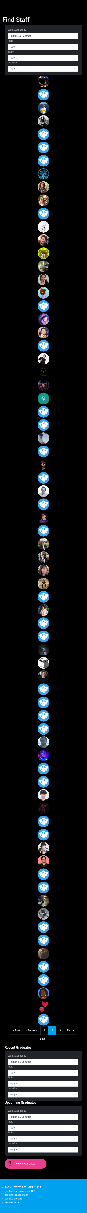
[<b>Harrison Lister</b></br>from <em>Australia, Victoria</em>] (43, 702)
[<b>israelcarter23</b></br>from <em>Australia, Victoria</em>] (43, 81)
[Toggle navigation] (6, 4)
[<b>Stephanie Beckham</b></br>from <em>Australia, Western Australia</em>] (43, 161)
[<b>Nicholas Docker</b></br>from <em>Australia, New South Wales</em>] (43, 676)
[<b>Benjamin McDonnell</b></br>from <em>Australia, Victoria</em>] (43, 174)
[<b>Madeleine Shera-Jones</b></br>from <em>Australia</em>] (43, 451)
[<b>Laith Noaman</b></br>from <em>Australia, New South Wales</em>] (43, 266)
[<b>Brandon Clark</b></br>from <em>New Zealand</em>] (43, 808)
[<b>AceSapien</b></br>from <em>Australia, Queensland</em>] (43, 1019)
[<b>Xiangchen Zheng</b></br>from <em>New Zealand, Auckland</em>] (43, 848)
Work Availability (17, 29)
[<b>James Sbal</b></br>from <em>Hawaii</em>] (43, 610)
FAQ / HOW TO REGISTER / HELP (23, 1187)
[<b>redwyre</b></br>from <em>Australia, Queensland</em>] (43, 636)
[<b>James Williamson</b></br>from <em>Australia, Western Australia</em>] (43, 147)
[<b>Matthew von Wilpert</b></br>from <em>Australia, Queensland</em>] (43, 94)
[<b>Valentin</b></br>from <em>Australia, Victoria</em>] (43, 742)
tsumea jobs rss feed (16, 1194)
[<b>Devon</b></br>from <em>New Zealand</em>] (43, 901)
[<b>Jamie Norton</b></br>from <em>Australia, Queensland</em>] (43, 372)
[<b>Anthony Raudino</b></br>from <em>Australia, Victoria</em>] (43, 544)
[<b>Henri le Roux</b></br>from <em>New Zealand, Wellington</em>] (43, 980)
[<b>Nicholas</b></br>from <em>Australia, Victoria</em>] (43, 953)
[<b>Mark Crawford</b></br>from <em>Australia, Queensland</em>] (43, 940)
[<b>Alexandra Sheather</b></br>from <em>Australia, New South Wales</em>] (43, 359)
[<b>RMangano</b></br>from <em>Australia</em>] (43, 663)
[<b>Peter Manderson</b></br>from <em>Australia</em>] (43, 478)
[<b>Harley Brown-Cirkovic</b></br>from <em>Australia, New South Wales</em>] (43, 755)
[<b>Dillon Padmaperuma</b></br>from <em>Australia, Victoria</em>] (43, 861)
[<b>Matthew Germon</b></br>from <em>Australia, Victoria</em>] (43, 821)
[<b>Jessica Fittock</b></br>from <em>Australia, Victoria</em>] (43, 279)
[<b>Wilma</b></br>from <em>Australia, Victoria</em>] (43, 993)
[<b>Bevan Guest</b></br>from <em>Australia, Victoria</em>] (43, 874)
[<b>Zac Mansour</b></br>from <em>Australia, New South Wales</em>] (43, 425)
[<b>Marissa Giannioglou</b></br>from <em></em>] (43, 531)
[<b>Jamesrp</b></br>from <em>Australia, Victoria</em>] (43, 213)
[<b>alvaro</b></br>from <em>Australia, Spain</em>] (43, 108)
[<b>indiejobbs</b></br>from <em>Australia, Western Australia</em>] (43, 398)
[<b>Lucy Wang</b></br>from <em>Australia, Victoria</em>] (43, 319)
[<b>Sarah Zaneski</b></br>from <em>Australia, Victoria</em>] (43, 623)
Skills (11, 51)
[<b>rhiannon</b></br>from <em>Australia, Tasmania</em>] (43, 570)
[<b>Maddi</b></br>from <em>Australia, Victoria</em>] (43, 967)
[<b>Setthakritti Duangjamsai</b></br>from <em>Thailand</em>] (43, 306)
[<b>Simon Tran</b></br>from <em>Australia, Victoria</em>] (43, 795)
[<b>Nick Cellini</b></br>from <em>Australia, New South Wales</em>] (43, 491)
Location (12, 62)
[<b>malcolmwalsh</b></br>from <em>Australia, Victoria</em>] (43, 716)
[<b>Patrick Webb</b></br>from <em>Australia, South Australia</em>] (43, 240)
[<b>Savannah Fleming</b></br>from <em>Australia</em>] (43, 253)
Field (10, 40)
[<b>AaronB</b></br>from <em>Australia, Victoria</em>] (43, 227)
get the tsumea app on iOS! (20, 1191)
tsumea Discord (13, 1198)
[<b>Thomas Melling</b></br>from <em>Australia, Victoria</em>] (43, 385)
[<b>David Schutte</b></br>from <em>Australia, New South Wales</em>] (43, 583)
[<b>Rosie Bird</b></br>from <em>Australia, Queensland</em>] (43, 187)
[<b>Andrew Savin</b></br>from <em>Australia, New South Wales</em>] (43, 557)
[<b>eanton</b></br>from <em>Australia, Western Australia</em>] (43, 834)
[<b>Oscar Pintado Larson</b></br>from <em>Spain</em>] (43, 649)
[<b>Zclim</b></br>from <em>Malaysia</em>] (43, 293)
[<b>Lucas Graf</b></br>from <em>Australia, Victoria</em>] (43, 121)
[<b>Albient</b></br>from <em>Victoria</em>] (43, 464)
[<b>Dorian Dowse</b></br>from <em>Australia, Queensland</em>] (43, 412)
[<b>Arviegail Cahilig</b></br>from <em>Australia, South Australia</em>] (43, 689)
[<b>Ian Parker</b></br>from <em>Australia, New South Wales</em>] (43, 346)
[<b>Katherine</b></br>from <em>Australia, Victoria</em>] (43, 768)
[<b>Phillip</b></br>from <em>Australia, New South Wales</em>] (43, 597)
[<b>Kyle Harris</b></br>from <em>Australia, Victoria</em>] (43, 887)
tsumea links (12, 1202)
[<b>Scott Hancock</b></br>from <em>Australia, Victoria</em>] (43, 517)
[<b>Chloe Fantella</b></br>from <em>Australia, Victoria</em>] (43, 134)
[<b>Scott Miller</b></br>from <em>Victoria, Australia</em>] (43, 200)
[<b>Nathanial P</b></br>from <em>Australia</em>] (43, 927)
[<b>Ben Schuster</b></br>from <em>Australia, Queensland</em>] (43, 332)
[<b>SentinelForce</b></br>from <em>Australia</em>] (43, 1006)
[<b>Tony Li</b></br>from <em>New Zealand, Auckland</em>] (43, 914)
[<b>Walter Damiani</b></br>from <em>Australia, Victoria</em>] (43, 504)
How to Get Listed (25, 1163)
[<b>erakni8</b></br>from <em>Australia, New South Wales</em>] (43, 782)
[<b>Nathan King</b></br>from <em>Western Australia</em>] (43, 438)
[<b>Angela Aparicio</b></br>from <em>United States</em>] (43, 729)
